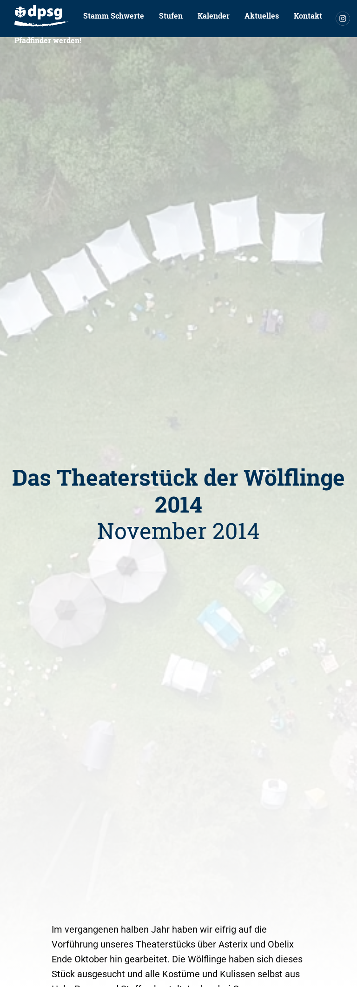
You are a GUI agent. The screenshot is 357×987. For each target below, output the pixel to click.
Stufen (171, 15)
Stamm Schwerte (113, 15)
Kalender (214, 15)
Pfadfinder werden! (47, 40)
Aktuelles (262, 15)
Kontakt (308, 15)
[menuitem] (41, 16)
